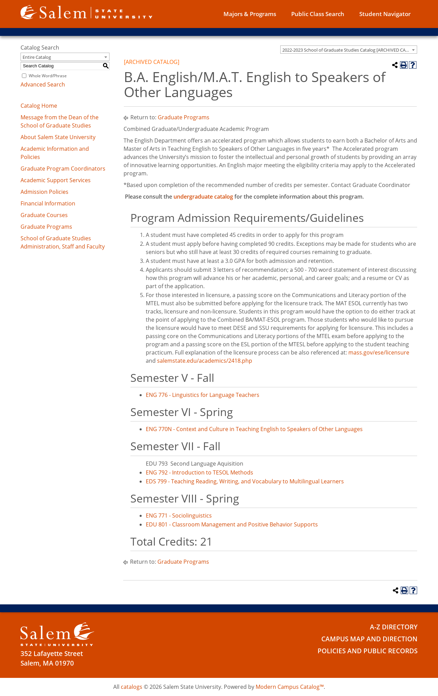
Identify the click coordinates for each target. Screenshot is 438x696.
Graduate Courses (44, 215)
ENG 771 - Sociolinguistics (179, 515)
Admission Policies (44, 192)
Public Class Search (317, 14)
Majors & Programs (249, 14)
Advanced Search (43, 84)
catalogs (131, 687)
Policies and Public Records (367, 650)
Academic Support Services (56, 180)
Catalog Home (39, 105)
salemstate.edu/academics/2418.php (204, 360)
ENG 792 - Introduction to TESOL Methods (199, 472)
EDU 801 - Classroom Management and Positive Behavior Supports (232, 524)
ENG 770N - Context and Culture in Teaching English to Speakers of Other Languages (254, 429)
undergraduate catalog (203, 196)
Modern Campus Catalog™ (290, 687)
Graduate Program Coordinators (63, 168)
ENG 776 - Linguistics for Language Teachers (202, 395)
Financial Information (48, 203)
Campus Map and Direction (369, 638)
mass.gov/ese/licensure (378, 352)
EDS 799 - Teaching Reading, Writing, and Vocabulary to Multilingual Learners (245, 481)
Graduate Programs (46, 226)
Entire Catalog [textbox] (37, 57)
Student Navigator (385, 14)
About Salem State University (58, 137)
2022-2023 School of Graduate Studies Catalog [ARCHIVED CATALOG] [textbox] (349, 50)
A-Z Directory (393, 627)
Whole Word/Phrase (48, 76)
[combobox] (348, 49)
